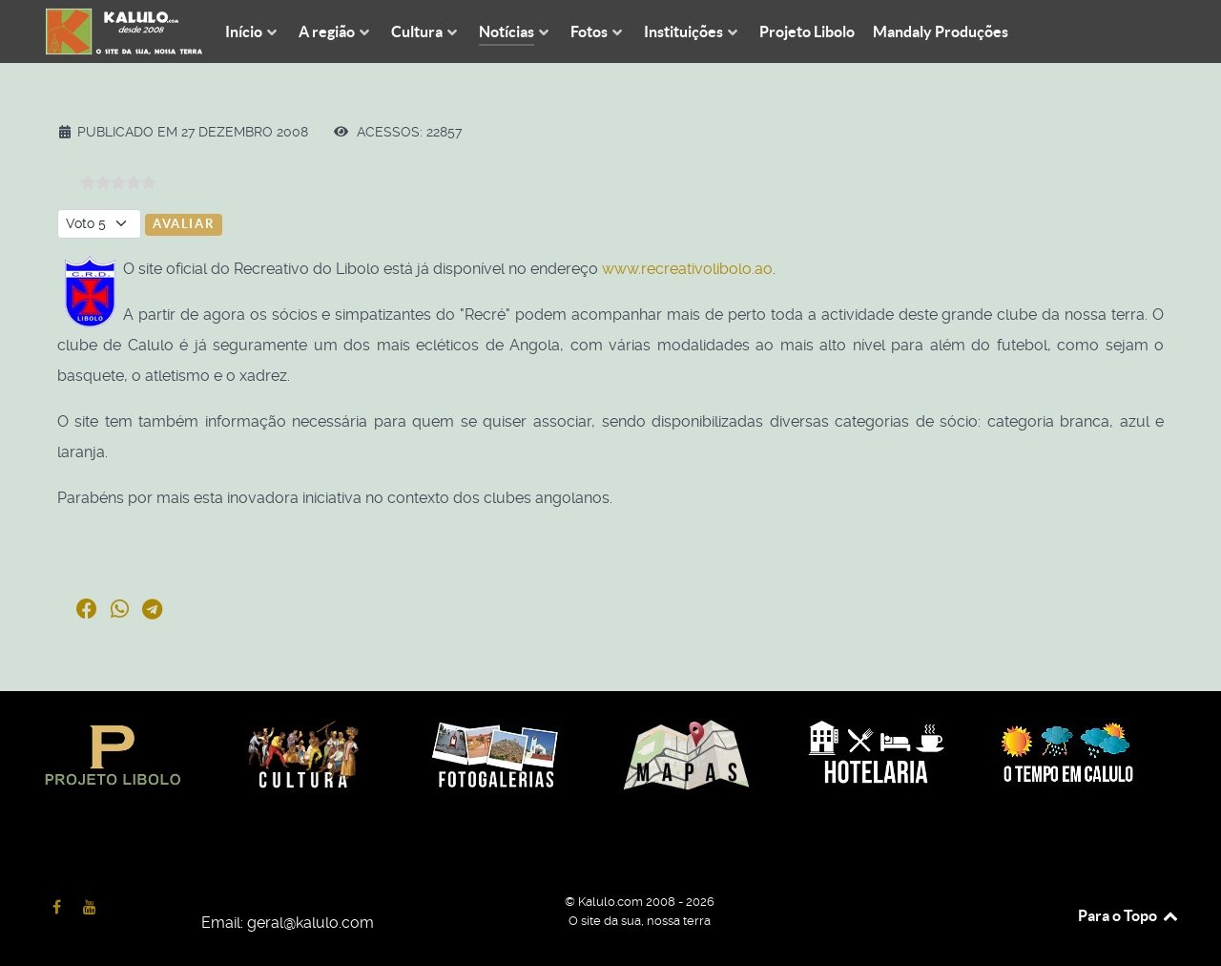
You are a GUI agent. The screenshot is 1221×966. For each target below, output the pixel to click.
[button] (86, 609)
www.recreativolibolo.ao (687, 269)
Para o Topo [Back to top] (1129, 915)
